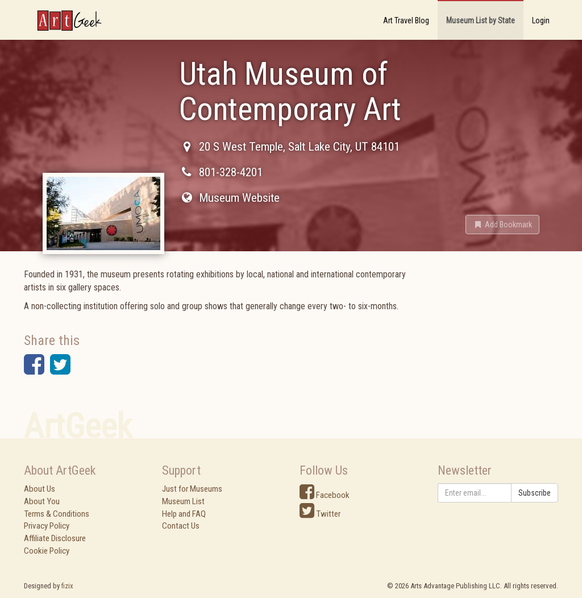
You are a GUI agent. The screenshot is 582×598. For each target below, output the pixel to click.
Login (541, 20)
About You (42, 501)
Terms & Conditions (56, 514)
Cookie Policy (46, 551)
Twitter (320, 514)
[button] (502, 224)
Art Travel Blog (406, 20)
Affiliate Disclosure (55, 538)
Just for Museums (192, 489)
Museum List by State (480, 20)
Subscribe (534, 492)
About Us (39, 489)
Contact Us (180, 526)
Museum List (183, 501)
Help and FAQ (184, 514)
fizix (67, 586)
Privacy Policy (46, 526)
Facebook (325, 495)
